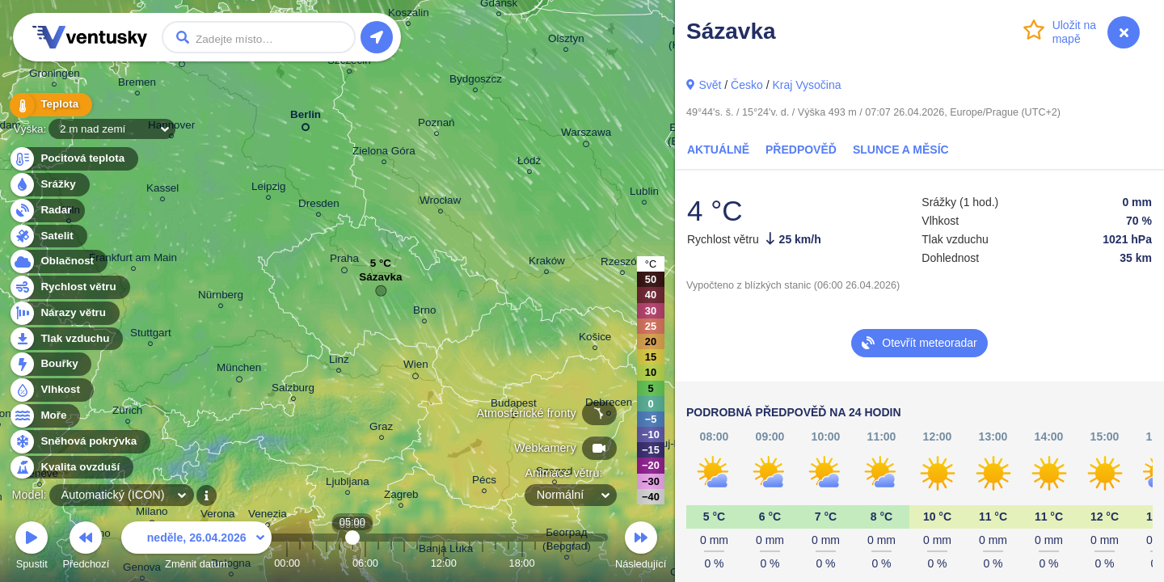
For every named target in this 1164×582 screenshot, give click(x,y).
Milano (152, 514)
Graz (381, 428)
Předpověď (801, 149)
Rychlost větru (69, 287)
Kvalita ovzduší (71, 467)
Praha (344, 261)
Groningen (54, 75)
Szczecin (349, 62)
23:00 (587, 563)
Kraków (547, 263)
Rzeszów (623, 263)
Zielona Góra (383, 153)
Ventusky (87, 37)
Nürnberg (220, 297)
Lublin (644, 193)
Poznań (436, 124)
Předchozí (86, 547)
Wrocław (440, 202)
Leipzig (268, 188)
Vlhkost (51, 390)
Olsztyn (566, 40)
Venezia (267, 516)
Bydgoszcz (475, 81)
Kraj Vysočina (806, 84)
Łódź (529, 162)
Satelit (48, 236)
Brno (424, 312)
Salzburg (293, 390)
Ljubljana (347, 483)
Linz (339, 361)
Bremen (137, 84)
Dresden (319, 205)
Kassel (162, 190)
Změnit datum (196, 547)
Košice (595, 339)
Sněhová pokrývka (79, 441)
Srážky (49, 184)
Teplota (50, 104)
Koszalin (408, 14)
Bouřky (50, 364)
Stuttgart (150, 335)
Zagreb (401, 496)
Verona (217, 516)
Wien (415, 367)
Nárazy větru (64, 313)
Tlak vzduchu (66, 339)
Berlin (305, 117)
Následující (640, 547)
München (239, 370)
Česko (747, 84)
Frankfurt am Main (133, 259)
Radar (47, 210)
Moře (44, 416)
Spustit (31, 547)
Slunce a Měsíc (901, 149)
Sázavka (380, 281)
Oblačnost (58, 261)
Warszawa (586, 135)
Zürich (127, 412)
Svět (709, 84)
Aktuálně (718, 149)
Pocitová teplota (73, 159)
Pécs (484, 482)
